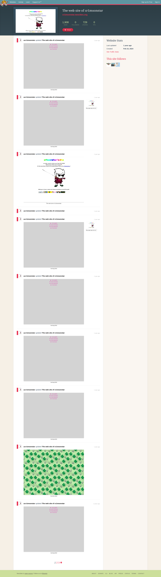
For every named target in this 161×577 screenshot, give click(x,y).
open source (29, 573)
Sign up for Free (146, 2)
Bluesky (44, 573)
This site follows (116, 58)
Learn (28, 2)
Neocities (20, 573)
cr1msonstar (29, 40)
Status (127, 573)
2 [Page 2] (57, 562)
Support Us (37, 2)
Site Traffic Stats (113, 52)
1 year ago (97, 40)
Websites (13, 2)
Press (121, 573)
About (94, 573)
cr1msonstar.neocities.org (74, 15)
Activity (20, 2)
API (116, 573)
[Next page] (61, 562)
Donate (100, 573)
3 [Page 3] (58, 562)
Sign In (157, 2)
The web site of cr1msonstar (53, 40)
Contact (141, 573)
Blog (111, 573)
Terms (134, 573)
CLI (106, 573)
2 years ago (96, 503)
